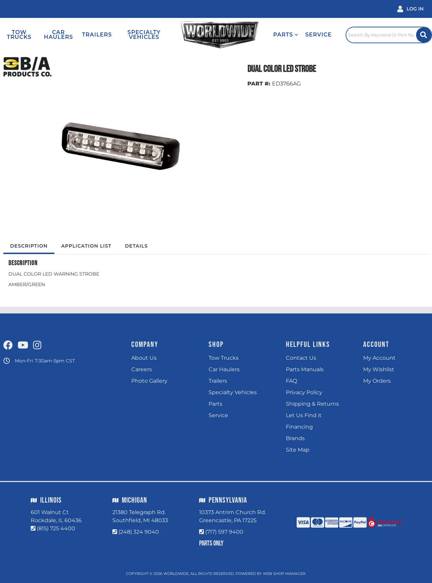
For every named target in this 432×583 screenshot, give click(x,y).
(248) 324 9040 (138, 532)
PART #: (258, 83)
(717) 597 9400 (224, 532)
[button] (286, 35)
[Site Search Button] (423, 35)
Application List (86, 246)
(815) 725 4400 (56, 528)
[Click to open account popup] (410, 9)
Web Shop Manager (284, 573)
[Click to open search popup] (389, 34)
